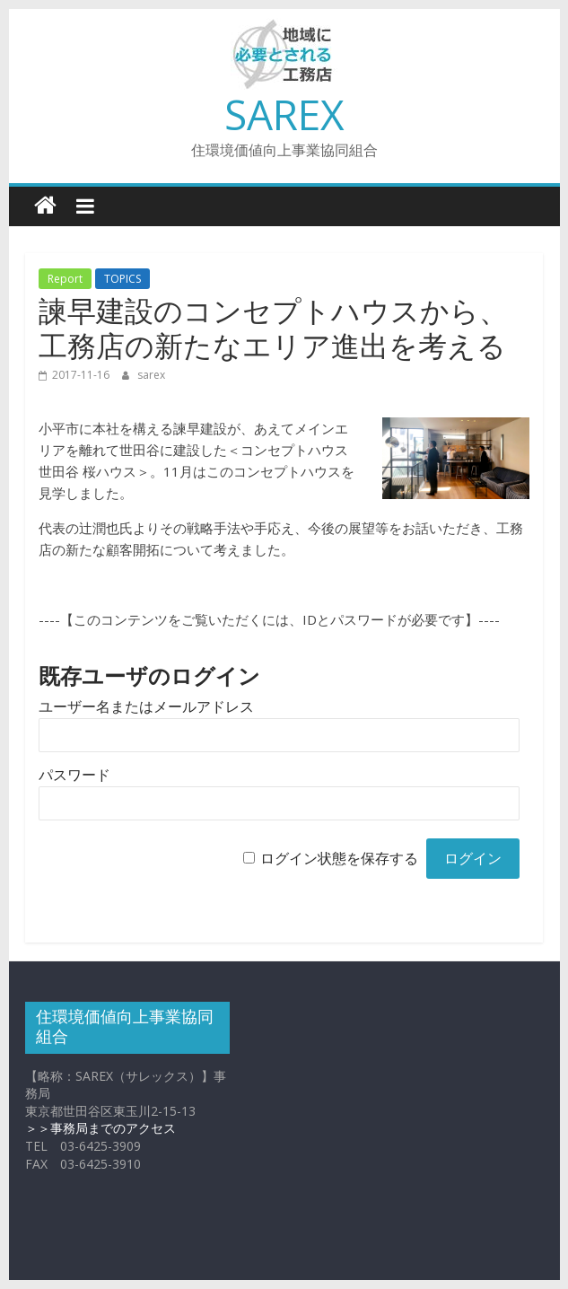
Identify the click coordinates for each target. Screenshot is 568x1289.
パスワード (74, 775)
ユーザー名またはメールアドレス (146, 707)
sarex (151, 374)
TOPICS (122, 278)
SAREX (284, 114)
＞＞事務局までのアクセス (100, 1127)
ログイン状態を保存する (339, 858)
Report (65, 278)
